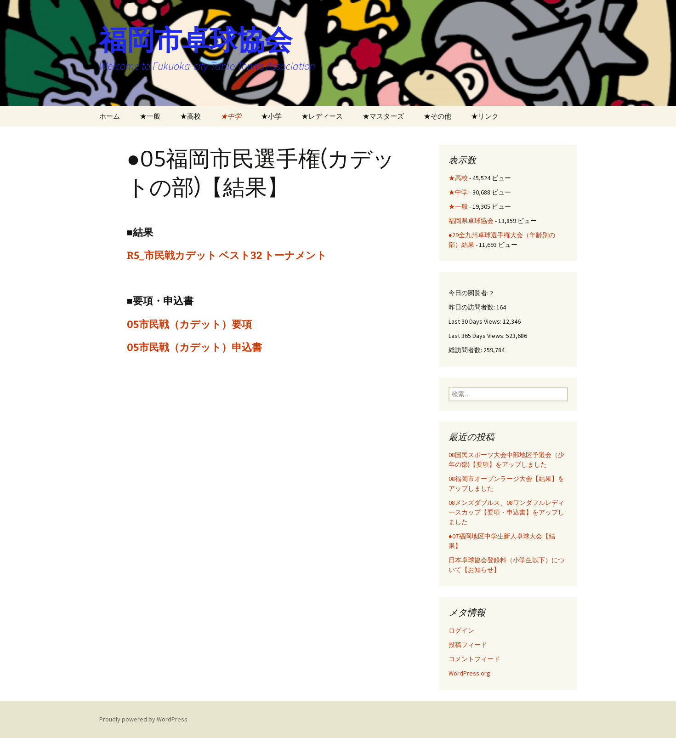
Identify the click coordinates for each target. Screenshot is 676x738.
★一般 (150, 116)
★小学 (271, 116)
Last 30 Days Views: (476, 321)
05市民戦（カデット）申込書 (194, 347)
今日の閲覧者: (469, 293)
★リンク (485, 116)
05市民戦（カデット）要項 (189, 324)
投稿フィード (468, 645)
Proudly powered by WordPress (143, 719)
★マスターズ (383, 116)
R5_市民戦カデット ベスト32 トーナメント (227, 255)
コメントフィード (474, 659)
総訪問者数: (466, 350)
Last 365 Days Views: (477, 336)
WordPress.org (469, 673)
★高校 (190, 116)
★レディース (322, 116)
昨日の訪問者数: (472, 307)
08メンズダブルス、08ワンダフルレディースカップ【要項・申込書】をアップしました (506, 512)
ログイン (461, 630)
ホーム (109, 116)
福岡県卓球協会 (471, 221)
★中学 (231, 116)
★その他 (437, 116)
